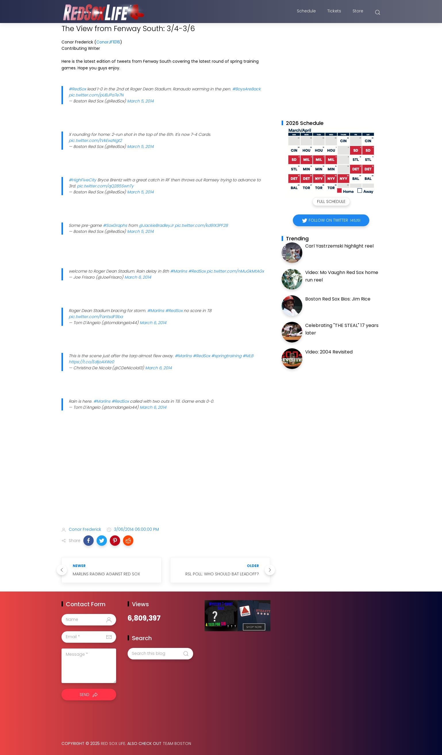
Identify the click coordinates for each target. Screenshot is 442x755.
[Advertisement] (166, 476)
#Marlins (178, 271)
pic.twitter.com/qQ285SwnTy (105, 186)
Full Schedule (331, 201)
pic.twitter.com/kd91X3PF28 (201, 225)
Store (358, 12)
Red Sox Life (113, 743)
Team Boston (177, 743)
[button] (88, 540)
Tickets (334, 12)
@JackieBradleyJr (156, 225)
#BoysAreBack (246, 89)
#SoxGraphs (115, 225)
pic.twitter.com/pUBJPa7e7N (96, 95)
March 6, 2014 (137, 277)
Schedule (306, 12)
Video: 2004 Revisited (329, 352)
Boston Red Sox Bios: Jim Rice (337, 299)
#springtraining (226, 356)
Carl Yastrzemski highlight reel (339, 246)
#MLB (248, 356)
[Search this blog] (160, 653)
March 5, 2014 (140, 101)
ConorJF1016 (108, 42)
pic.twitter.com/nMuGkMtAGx (235, 271)
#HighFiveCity (82, 180)
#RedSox (77, 89)
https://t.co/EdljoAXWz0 (91, 362)
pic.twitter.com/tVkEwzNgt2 (95, 140)
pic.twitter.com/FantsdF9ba (96, 317)
